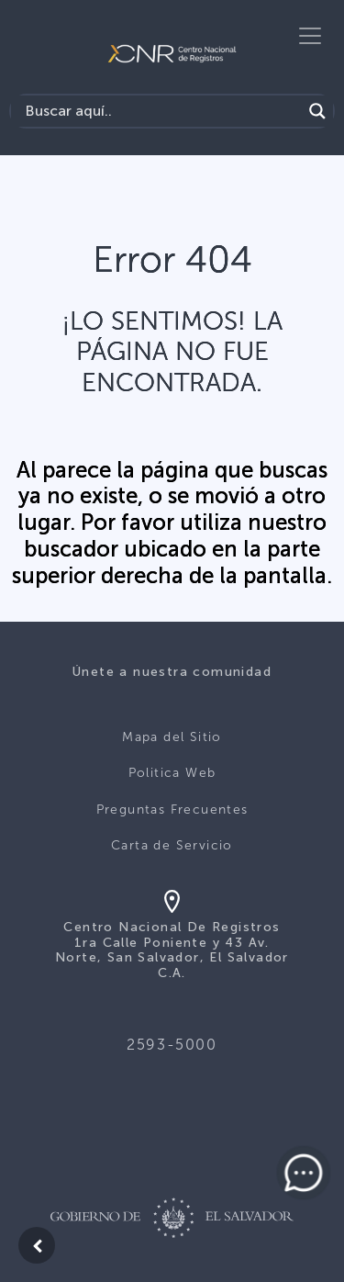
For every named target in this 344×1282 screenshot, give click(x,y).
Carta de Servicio (172, 845)
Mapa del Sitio (172, 737)
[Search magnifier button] (317, 111)
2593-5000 (171, 1044)
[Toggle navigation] (310, 36)
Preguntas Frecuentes (172, 809)
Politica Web (172, 773)
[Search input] (161, 111)
